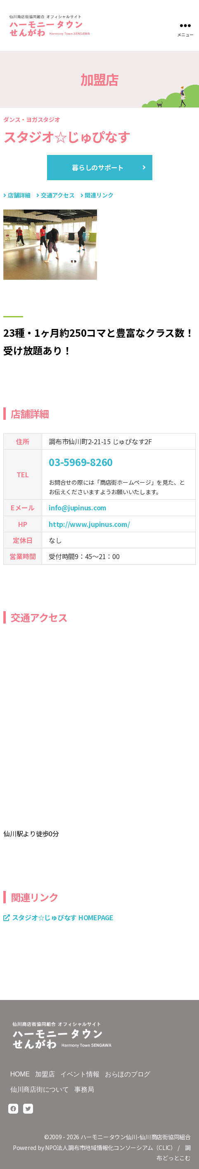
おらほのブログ (127, 1074)
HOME (20, 1074)
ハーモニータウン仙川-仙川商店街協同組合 (136, 1137)
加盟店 (44, 1074)
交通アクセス (58, 195)
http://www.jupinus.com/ (89, 524)
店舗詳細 (19, 195)
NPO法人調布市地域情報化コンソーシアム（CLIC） (110, 1147)
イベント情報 (80, 1074)
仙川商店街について (39, 1089)
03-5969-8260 (81, 462)
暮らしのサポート (98, 167)
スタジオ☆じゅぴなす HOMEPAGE (63, 917)
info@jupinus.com (78, 507)
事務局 (84, 1089)
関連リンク (99, 195)
